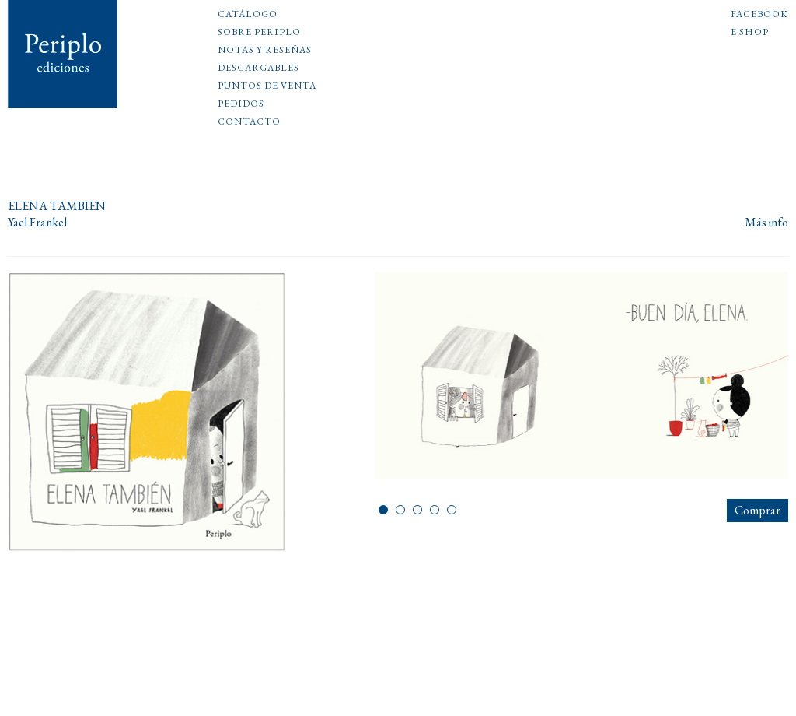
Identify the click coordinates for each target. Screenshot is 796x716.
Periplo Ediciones (63, 54)
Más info (766, 223)
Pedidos (241, 104)
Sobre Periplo (259, 32)
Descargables (258, 68)
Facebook (759, 14)
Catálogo (248, 14)
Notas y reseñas (265, 50)
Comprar (757, 510)
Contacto (249, 122)
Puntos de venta (267, 86)
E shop (750, 32)
